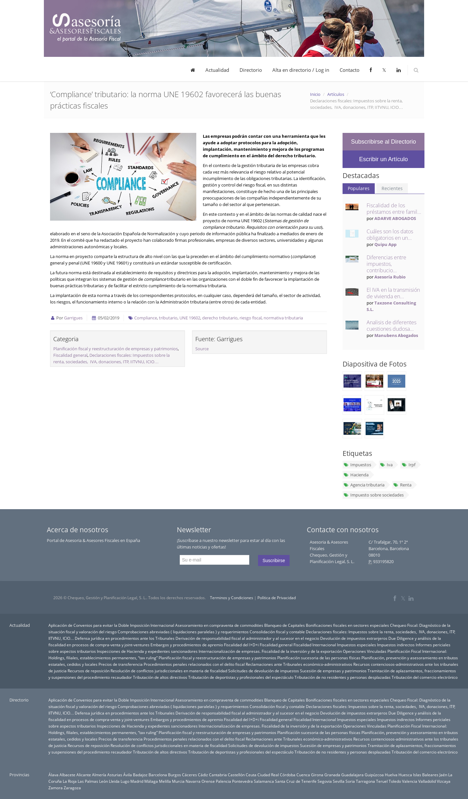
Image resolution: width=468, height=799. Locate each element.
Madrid (136, 781)
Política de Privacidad (276, 597)
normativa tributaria (283, 318)
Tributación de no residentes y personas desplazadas (342, 677)
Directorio (251, 70)
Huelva (391, 774)
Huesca (405, 774)
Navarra (193, 781)
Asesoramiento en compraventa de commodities (219, 625)
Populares (359, 188)
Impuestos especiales (356, 644)
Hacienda (356, 475)
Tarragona (365, 781)
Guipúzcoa (374, 774)
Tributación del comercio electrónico (425, 677)
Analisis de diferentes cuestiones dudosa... (391, 325)
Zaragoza (72, 787)
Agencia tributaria (364, 485)
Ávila (127, 774)
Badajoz (140, 774)
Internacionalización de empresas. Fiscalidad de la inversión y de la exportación (270, 651)
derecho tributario (220, 318)
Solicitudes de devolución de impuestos (263, 670)
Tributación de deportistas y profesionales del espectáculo (240, 677)
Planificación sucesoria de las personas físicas (318, 657)
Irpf (408, 465)
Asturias (114, 774)
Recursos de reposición (89, 670)
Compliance (145, 318)
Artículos (335, 94)
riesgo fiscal (251, 318)
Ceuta (251, 774)
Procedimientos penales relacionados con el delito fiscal (194, 664)
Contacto (349, 70)
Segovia (325, 781)
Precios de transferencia (120, 664)
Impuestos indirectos (396, 644)
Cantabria (218, 774)
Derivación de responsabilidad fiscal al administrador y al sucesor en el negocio (247, 638)
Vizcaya (443, 781)
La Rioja (70, 781)
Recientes (392, 188)
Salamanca (264, 781)
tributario (168, 318)
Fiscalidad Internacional (314, 644)
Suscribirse (274, 560)
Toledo (395, 781)
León (103, 781)
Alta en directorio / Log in (300, 70)
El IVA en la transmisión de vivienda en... (393, 293)
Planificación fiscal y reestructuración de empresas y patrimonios (115, 349)
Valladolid (427, 781)
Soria (350, 781)
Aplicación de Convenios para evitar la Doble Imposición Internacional (111, 625)
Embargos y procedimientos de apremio (186, 644)
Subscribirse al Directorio (383, 141)
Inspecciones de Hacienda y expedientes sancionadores (147, 651)
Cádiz (203, 774)
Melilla (165, 781)
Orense (208, 781)
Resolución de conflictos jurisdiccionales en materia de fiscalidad (168, 670)
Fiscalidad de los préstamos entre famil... (394, 208)
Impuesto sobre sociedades (374, 495)
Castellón (236, 774)
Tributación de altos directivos (160, 677)
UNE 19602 (189, 318)
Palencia (223, 781)
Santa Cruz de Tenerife (296, 781)
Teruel (382, 781)
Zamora (55, 787)
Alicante (83, 774)
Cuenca (303, 774)
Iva (386, 465)
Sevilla (338, 781)
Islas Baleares (425, 774)
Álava (53, 774)
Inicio (315, 94)
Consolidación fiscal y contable (277, 631)
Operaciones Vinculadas (364, 651)
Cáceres (189, 774)
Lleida (114, 781)
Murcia (178, 781)
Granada (332, 774)
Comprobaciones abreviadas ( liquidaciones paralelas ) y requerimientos (183, 631)
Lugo (125, 781)
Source (202, 349)
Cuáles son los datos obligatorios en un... (390, 234)
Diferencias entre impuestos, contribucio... (386, 264)
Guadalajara (352, 774)
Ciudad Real (268, 774)
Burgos (174, 774)
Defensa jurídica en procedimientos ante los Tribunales (125, 638)
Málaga (151, 781)
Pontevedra (242, 781)
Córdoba (287, 774)
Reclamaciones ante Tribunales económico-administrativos (299, 664)
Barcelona (158, 774)
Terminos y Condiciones (231, 597)
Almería (99, 774)
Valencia (409, 781)
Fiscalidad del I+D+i (241, 644)
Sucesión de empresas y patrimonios (333, 670)
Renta (402, 485)
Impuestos (357, 465)
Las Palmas (88, 781)
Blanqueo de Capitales (284, 625)
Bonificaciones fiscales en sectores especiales (347, 625)
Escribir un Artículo (383, 159)
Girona (317, 774)
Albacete (67, 774)
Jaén (443, 774)
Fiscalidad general (70, 355)
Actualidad (217, 70)
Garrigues (73, 318)
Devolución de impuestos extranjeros (353, 638)
